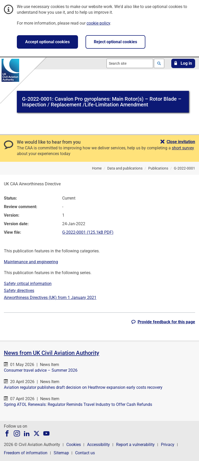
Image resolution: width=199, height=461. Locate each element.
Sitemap (61, 452)
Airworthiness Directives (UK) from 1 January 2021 (50, 297)
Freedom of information (25, 452)
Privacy (167, 444)
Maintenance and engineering (31, 261)
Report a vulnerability (135, 444)
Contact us (85, 452)
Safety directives (19, 290)
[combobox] (129, 63)
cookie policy (98, 23)
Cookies (73, 444)
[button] (183, 63)
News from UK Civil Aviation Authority (51, 353)
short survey (183, 147)
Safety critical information (28, 283)
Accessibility (98, 444)
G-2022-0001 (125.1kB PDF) (87, 232)
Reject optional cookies (115, 41)
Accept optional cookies (47, 41)
